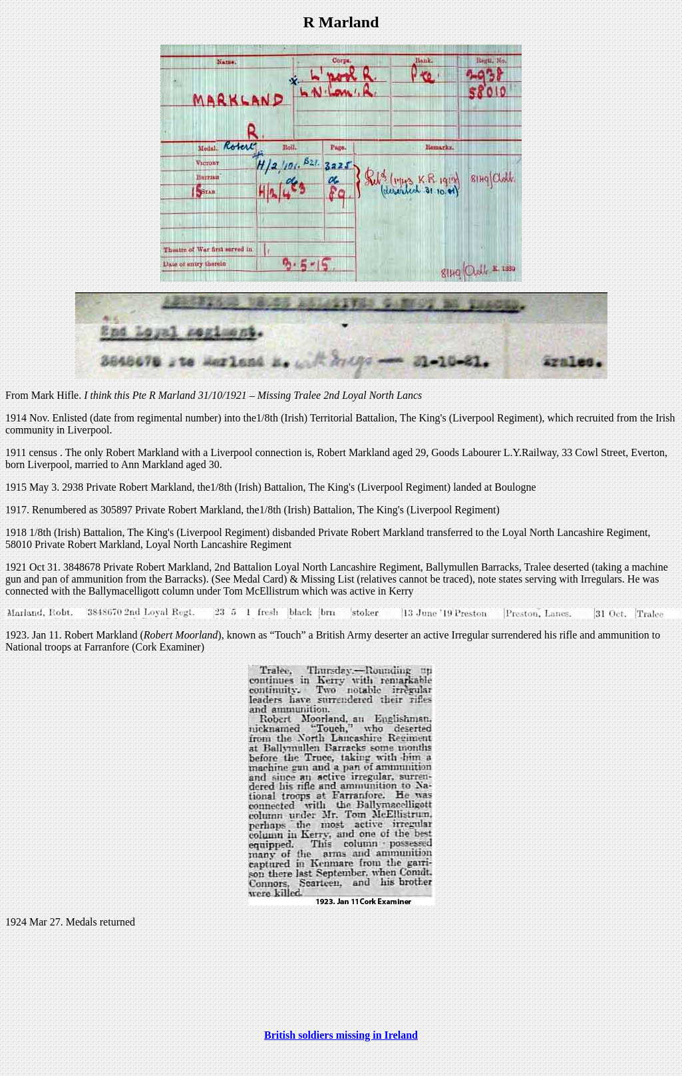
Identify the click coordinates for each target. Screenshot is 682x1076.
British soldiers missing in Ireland (341, 1035)
